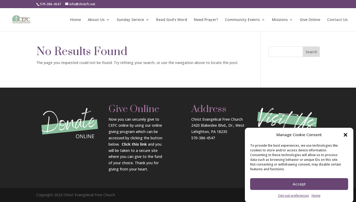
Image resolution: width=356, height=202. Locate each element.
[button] (345, 137)
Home (316, 198)
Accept (299, 186)
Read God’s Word (171, 20)
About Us (96, 20)
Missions (280, 20)
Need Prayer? (206, 20)
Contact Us (337, 20)
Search (311, 51)
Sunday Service (130, 20)
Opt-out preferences (293, 198)
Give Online (310, 20)
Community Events (242, 20)
